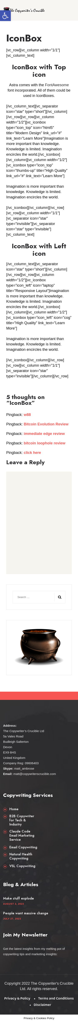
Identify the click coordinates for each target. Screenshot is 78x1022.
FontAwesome (57, 85)
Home (14, 809)
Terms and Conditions (56, 998)
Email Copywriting (23, 847)
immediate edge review (44, 434)
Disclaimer (42, 1005)
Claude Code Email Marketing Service (21, 835)
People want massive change (25, 913)
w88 (27, 415)
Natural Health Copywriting (20, 856)
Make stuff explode (18, 898)
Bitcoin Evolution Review (46, 424)
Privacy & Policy (17, 998)
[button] (5, 15)
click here (32, 453)
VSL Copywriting (22, 866)
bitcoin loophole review (44, 443)
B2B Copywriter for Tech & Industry (21, 820)
